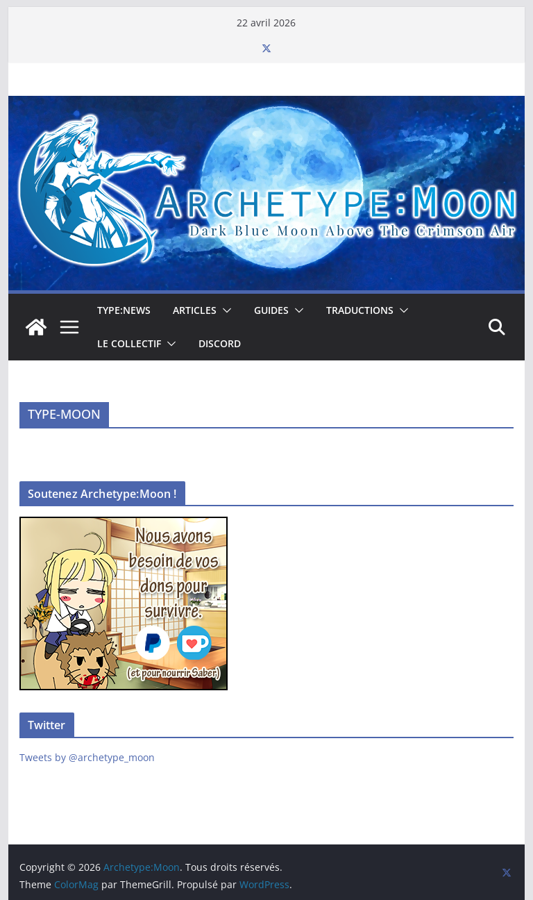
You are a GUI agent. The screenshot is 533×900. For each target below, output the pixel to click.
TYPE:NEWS (124, 310)
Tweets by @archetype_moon (87, 757)
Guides (271, 310)
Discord (219, 343)
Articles (195, 310)
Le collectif (129, 343)
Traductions (360, 310)
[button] (224, 310)
